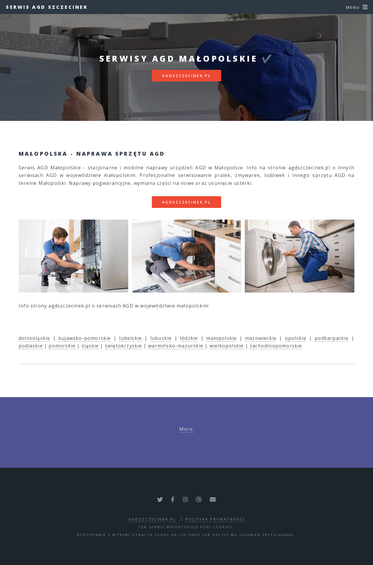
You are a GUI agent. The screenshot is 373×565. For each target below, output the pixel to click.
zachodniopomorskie (276, 346)
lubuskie (161, 338)
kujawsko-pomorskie (85, 338)
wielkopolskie (227, 346)
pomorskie (62, 346)
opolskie (296, 338)
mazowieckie (261, 338)
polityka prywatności (215, 519)
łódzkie (189, 338)
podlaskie (31, 346)
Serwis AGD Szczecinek (47, 7)
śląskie (90, 346)
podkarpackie (332, 338)
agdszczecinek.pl (186, 75)
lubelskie (130, 338)
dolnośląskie (34, 338)
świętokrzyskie (123, 346)
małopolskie (221, 338)
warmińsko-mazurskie (175, 346)
